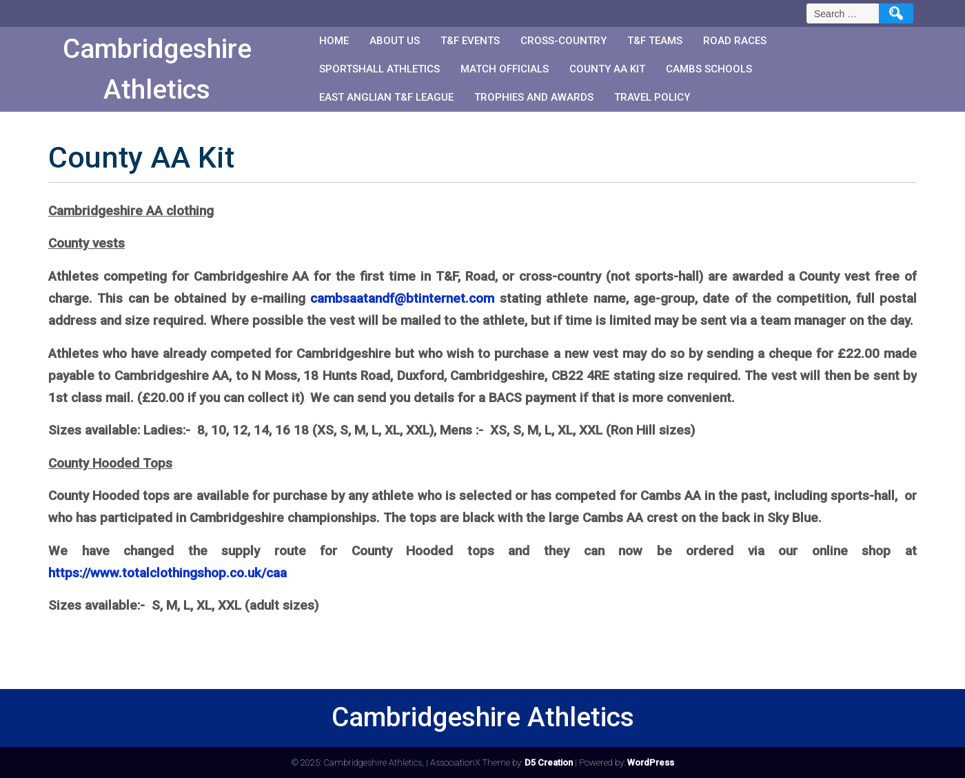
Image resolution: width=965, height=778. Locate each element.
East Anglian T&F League (386, 97)
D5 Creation (549, 762)
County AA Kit (607, 69)
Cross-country (563, 40)
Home (334, 40)
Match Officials (504, 69)
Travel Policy (652, 97)
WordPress (650, 762)
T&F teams (654, 40)
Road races (734, 40)
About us (394, 40)
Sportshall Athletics (379, 69)
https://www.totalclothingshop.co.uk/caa (167, 573)
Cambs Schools (709, 69)
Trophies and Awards (533, 97)
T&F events (470, 40)
